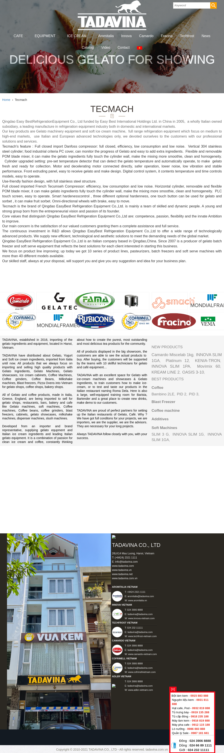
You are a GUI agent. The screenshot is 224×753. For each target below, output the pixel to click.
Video (105, 47)
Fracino (167, 36)
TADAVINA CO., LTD (103, 749)
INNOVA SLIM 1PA (171, 366)
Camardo (146, 36)
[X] (173, 689)
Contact (123, 47)
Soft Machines (164, 428)
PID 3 (193, 394)
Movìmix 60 (208, 366)
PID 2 (181, 394)
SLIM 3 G (160, 434)
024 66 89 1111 (200, 745)
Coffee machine (166, 410)
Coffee (157, 387)
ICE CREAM (79, 36)
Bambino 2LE (163, 394)
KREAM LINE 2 (166, 372)
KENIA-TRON (207, 360)
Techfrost (187, 36)
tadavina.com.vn (157, 749)
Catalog (88, 47)
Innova (126, 36)
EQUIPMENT (47, 36)
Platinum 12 (177, 360)
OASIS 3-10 (193, 372)
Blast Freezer (163, 402)
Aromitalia (106, 36)
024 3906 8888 (200, 741)
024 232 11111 (198, 750)
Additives (160, 419)
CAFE (20, 36)
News (206, 36)
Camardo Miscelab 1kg (172, 354)
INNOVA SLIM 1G (188, 434)
